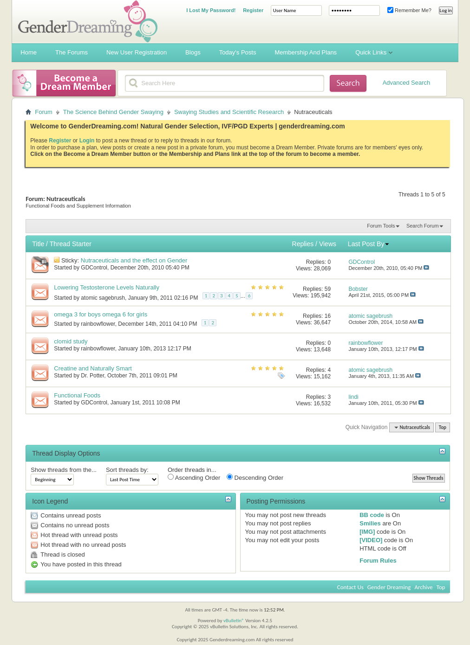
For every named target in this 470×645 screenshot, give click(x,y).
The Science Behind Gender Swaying (113, 111)
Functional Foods (77, 395)
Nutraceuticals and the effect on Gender (134, 260)
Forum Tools (381, 225)
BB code (371, 514)
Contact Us (350, 587)
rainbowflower (98, 324)
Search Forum (422, 225)
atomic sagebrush (103, 298)
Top (442, 427)
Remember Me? (409, 10)
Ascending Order (194, 477)
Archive (423, 587)
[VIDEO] (370, 540)
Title (38, 244)
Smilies (370, 523)
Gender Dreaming (389, 587)
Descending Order (255, 477)
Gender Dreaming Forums (87, 21)
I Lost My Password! (210, 10)
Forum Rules (377, 560)
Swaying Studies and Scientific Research (229, 111)
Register (253, 10)
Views (327, 244)
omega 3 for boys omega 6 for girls (100, 314)
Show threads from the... (64, 469)
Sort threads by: (127, 469)
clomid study (70, 341)
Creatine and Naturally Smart (93, 368)
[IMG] (367, 531)
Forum (43, 111)
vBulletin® (233, 621)
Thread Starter (70, 244)
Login (87, 140)
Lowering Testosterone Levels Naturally (106, 287)
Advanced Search (407, 82)
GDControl (94, 267)
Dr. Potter (92, 375)
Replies (303, 244)
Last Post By (369, 244)
